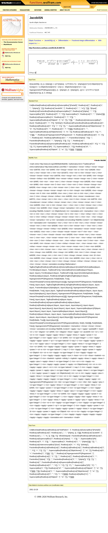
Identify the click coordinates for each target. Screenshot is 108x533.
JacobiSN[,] (49, 40)
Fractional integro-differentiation (83, 40)
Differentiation (63, 40)
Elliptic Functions (35, 40)
